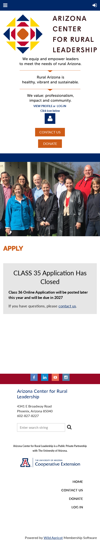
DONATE (50, 143)
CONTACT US (50, 132)
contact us (67, 306)
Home (78, 481)
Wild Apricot (53, 538)
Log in (50, 118)
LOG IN (77, 507)
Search (69, 427)
